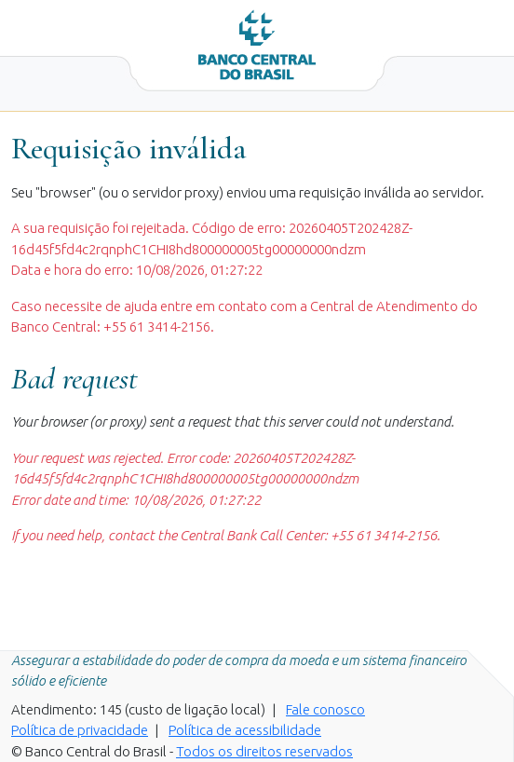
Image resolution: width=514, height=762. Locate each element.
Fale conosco (325, 709)
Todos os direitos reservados (264, 751)
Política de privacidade (79, 730)
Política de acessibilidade (245, 730)
